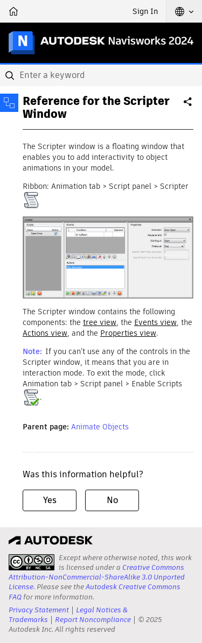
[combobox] (101, 75)
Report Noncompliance (93, 619)
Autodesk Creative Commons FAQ (94, 592)
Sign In (145, 11)
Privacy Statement (39, 610)
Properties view (128, 333)
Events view (155, 322)
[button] (184, 11)
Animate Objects (100, 426)
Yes (50, 500)
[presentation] (31, 562)
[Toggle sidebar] (9, 103)
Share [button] (188, 106)
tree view (99, 322)
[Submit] (11, 75)
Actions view (45, 333)
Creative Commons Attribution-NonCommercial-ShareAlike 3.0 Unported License (97, 577)
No (112, 500)
